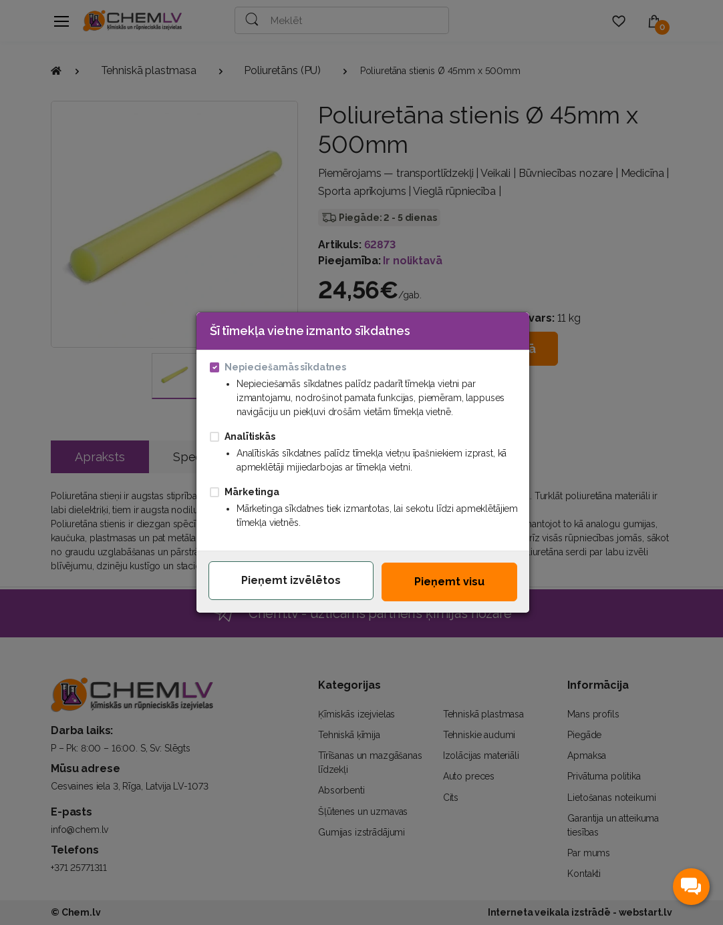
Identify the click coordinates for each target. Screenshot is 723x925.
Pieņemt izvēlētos (291, 580)
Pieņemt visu (449, 581)
